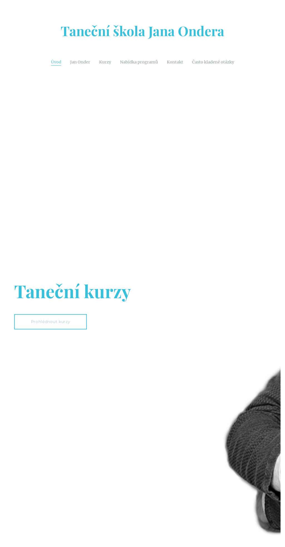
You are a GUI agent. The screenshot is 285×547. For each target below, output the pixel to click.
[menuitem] (52, 62)
